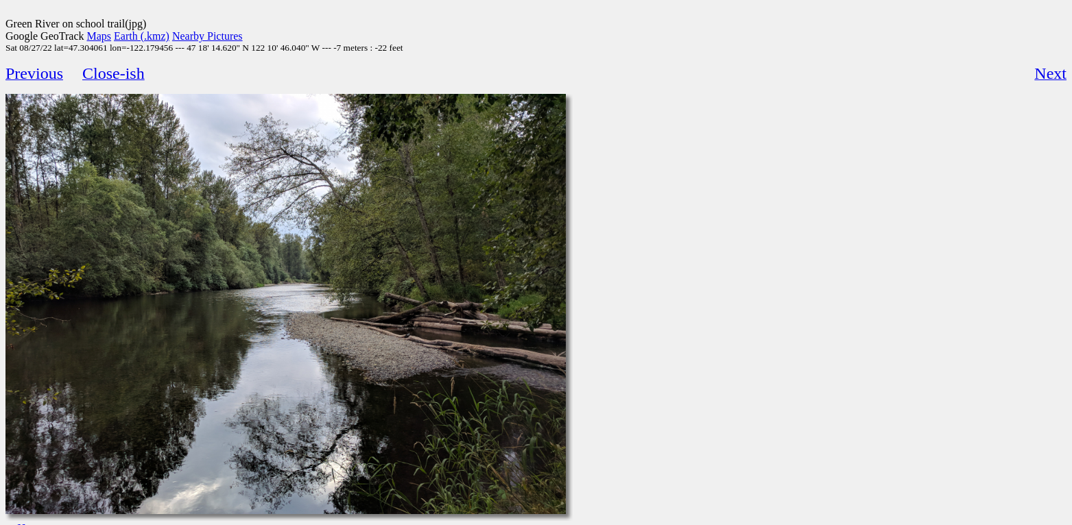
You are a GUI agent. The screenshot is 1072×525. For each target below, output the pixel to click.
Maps (99, 36)
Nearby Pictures (207, 36)
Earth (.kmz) (141, 36)
